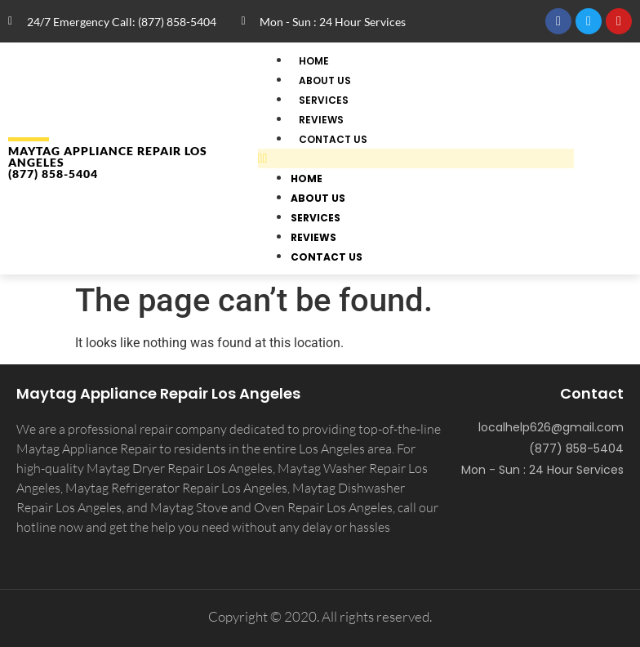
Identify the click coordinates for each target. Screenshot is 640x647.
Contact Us (333, 139)
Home (306, 178)
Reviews (313, 237)
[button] (416, 158)
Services (315, 218)
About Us (318, 198)
